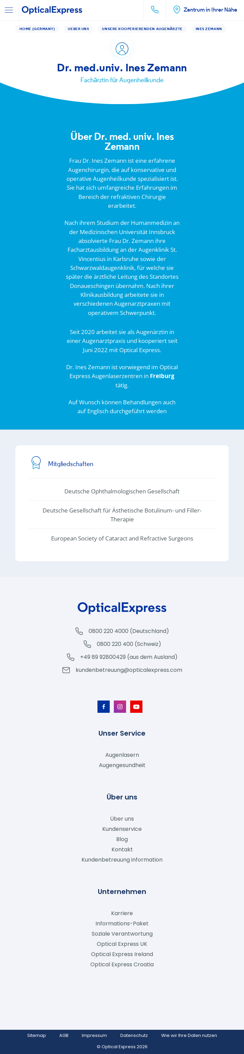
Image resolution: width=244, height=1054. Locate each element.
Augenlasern (122, 755)
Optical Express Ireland (122, 954)
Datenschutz (134, 1035)
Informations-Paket (122, 923)
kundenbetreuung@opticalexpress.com (129, 670)
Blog (122, 839)
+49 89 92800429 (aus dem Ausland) (129, 657)
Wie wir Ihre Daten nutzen (189, 1035)
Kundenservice (122, 829)
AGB (63, 1035)
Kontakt (122, 849)
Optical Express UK (122, 944)
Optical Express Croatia (122, 964)
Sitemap (36, 1035)
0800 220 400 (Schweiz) (129, 644)
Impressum (94, 1035)
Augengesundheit (122, 765)
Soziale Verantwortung (122, 934)
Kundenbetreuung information (122, 860)
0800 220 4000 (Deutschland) (129, 631)
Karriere (122, 913)
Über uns (122, 819)
